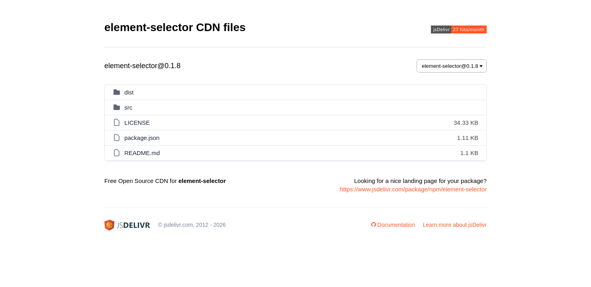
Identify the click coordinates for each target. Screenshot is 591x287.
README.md (142, 152)
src (128, 107)
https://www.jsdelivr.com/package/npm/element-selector (413, 189)
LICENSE (137, 122)
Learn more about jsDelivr (455, 225)
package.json (141, 137)
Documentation (393, 225)
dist (128, 92)
